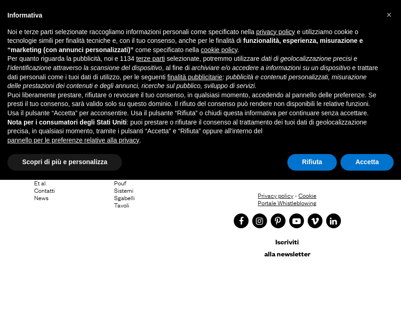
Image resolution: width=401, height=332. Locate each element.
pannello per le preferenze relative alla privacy (73, 140)
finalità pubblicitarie (194, 77)
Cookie (307, 195)
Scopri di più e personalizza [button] (64, 162)
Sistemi (124, 190)
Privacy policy (275, 195)
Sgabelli (124, 197)
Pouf (120, 182)
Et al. (40, 182)
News (41, 197)
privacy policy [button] (275, 32)
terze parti (150, 58)
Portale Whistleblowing (287, 202)
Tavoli (121, 204)
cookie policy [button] (219, 49)
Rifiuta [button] (312, 162)
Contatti (44, 190)
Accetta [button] (367, 162)
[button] (389, 14)
